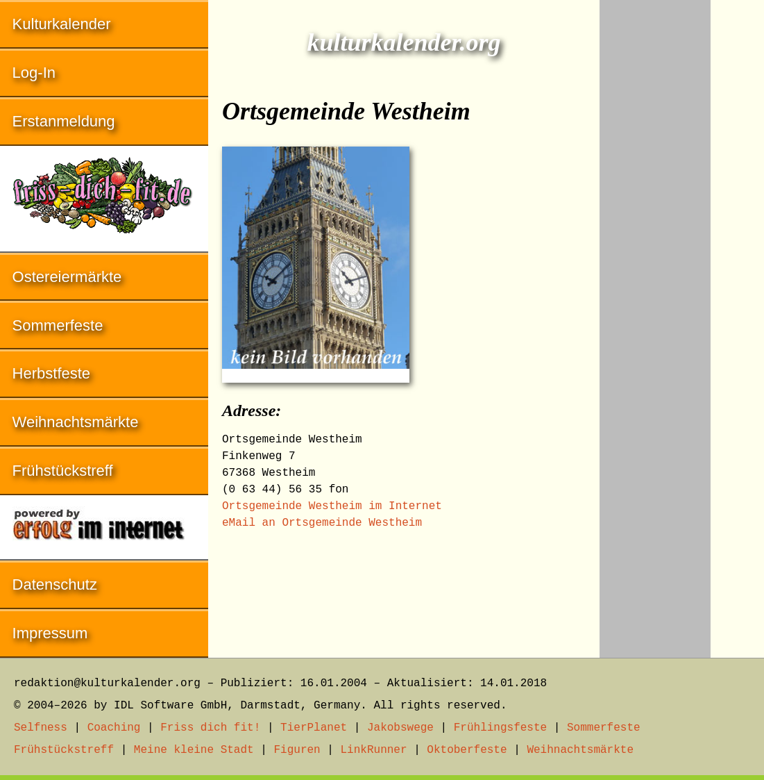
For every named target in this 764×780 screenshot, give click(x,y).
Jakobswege (400, 728)
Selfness (40, 728)
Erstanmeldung (63, 121)
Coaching (114, 728)
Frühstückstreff (62, 470)
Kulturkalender (61, 24)
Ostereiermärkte (67, 276)
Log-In (34, 72)
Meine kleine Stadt (194, 750)
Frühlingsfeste (500, 728)
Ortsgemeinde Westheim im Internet (332, 506)
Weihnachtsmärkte (75, 422)
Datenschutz (54, 584)
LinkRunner (374, 750)
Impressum (50, 633)
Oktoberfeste (467, 750)
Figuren (296, 750)
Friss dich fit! (210, 728)
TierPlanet (313, 728)
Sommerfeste (57, 325)
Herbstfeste (51, 373)
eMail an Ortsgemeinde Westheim (322, 523)
